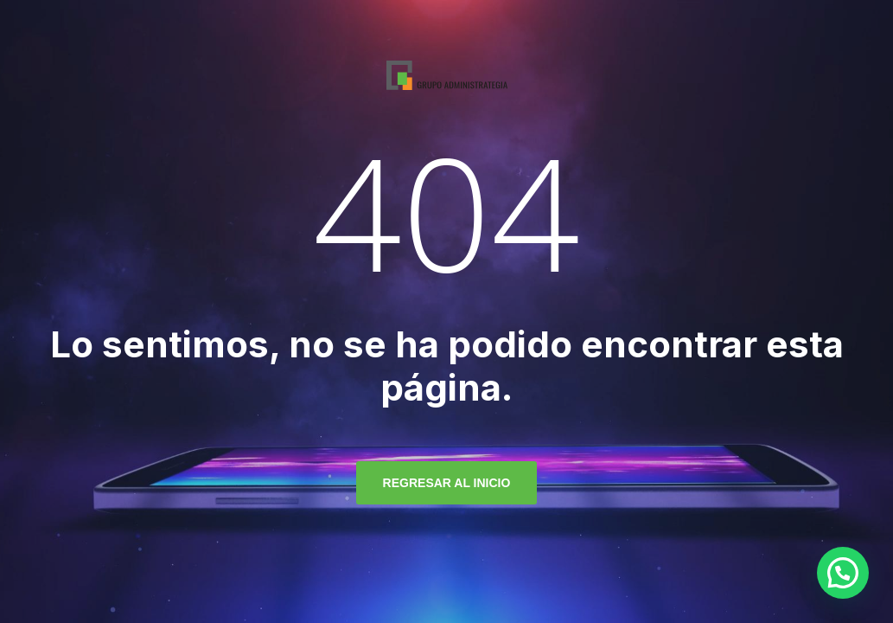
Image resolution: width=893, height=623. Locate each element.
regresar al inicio (447, 483)
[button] (843, 573)
